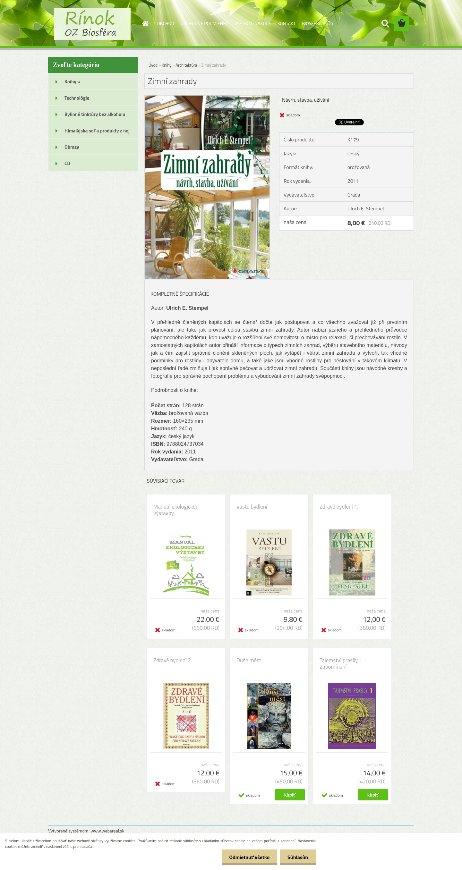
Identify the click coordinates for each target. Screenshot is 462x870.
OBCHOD (165, 23)
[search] (385, 23)
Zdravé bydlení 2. (172, 660)
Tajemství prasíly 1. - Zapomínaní (343, 663)
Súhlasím (297, 857)
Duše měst (248, 660)
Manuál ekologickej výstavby (175, 509)
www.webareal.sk (107, 830)
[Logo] (92, 24)
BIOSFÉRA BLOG (317, 23)
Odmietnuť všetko (248, 857)
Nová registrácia (395, 6)
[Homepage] (145, 23)
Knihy (166, 65)
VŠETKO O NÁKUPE (253, 23)
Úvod (153, 65)
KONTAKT (287, 23)
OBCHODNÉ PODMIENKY (204, 23)
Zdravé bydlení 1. (339, 506)
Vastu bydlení (251, 506)
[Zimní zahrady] (207, 98)
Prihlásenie (368, 6)
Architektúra (186, 65)
